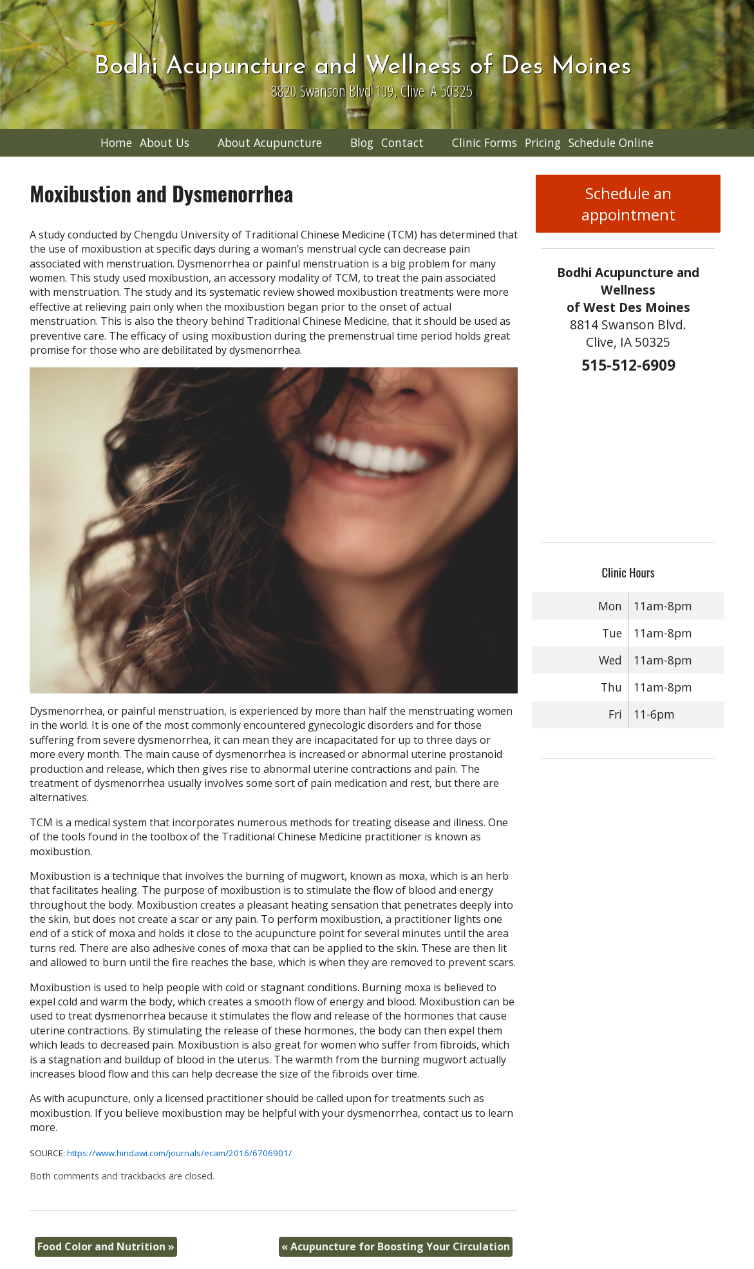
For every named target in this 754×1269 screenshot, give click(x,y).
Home (116, 142)
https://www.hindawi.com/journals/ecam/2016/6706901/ (179, 1153)
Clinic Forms (484, 142)
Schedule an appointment (628, 203)
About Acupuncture (270, 142)
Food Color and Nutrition (105, 1246)
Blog (361, 142)
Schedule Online (611, 142)
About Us (164, 142)
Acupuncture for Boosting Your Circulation (395, 1246)
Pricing (543, 142)
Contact (402, 142)
